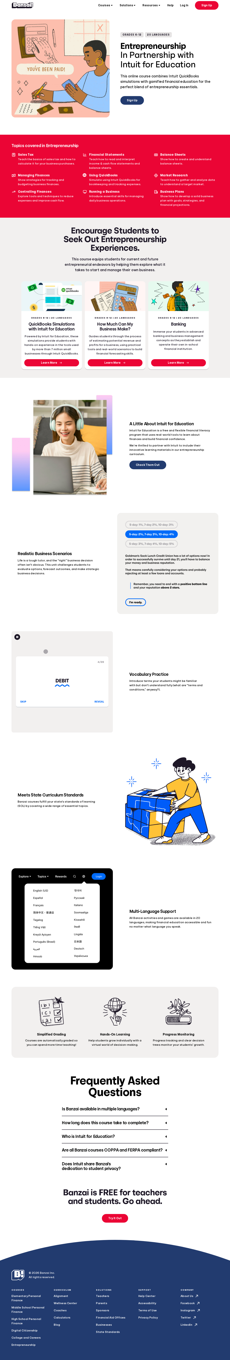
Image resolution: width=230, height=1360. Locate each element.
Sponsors (102, 1310)
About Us (190, 1296)
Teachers (102, 1296)
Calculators (62, 1317)
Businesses (104, 1324)
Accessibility (147, 1303)
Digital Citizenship (25, 1330)
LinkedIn (189, 1325)
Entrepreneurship (24, 1344)
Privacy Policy (148, 1317)
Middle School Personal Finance (28, 1309)
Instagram (191, 1310)
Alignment (61, 1296)
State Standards (108, 1332)
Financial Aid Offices (110, 1317)
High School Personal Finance (26, 1321)
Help (170, 5)
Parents (101, 1303)
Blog (57, 1324)
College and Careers (26, 1337)
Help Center (146, 1296)
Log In (184, 5)
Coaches (60, 1310)
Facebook (190, 1303)
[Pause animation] (17, 637)
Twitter (189, 1317)
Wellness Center (65, 1303)
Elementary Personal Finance (26, 1298)
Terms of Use (147, 1310)
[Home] (22, 5)
